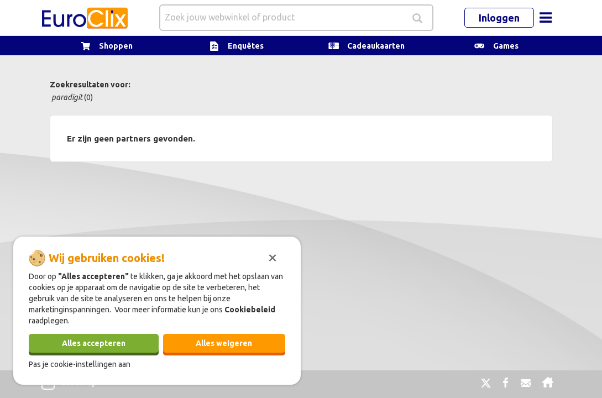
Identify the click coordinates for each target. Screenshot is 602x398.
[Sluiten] (272, 256)
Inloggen (499, 17)
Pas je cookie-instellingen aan (79, 364)
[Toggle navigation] (545, 18)
